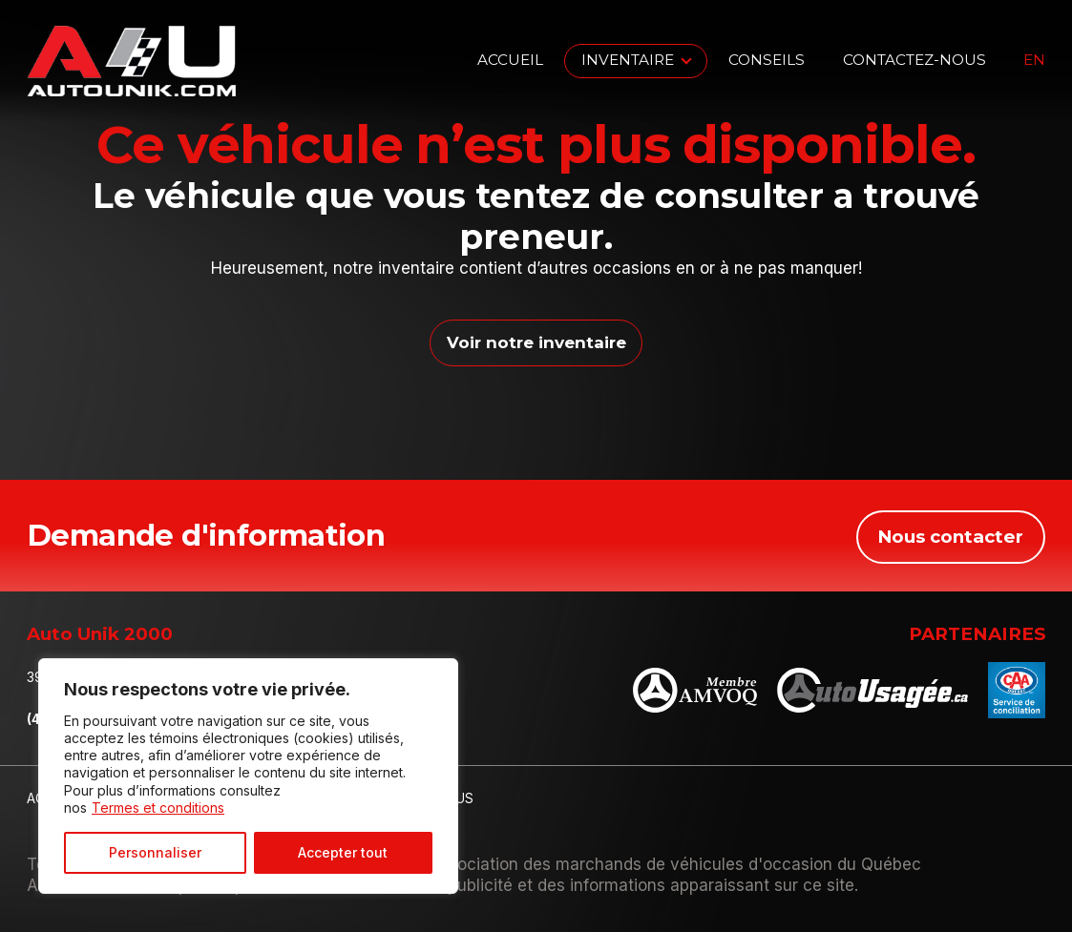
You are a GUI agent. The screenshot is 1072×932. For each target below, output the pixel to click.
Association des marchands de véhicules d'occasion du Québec (675, 863)
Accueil (510, 60)
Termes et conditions (158, 807)
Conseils (766, 60)
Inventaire (627, 60)
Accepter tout (343, 852)
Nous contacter (950, 535)
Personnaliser (155, 852)
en (1034, 60)
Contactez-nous (914, 60)
